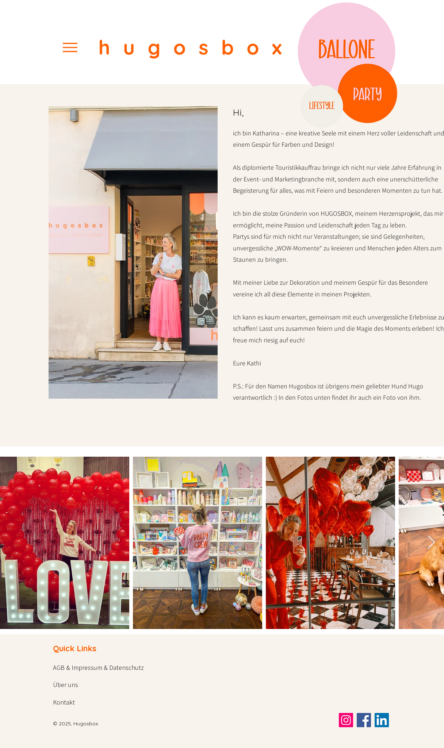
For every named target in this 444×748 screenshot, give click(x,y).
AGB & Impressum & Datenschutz (98, 667)
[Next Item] (431, 543)
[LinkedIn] (382, 720)
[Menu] (70, 47)
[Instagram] (346, 720)
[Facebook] (364, 720)
